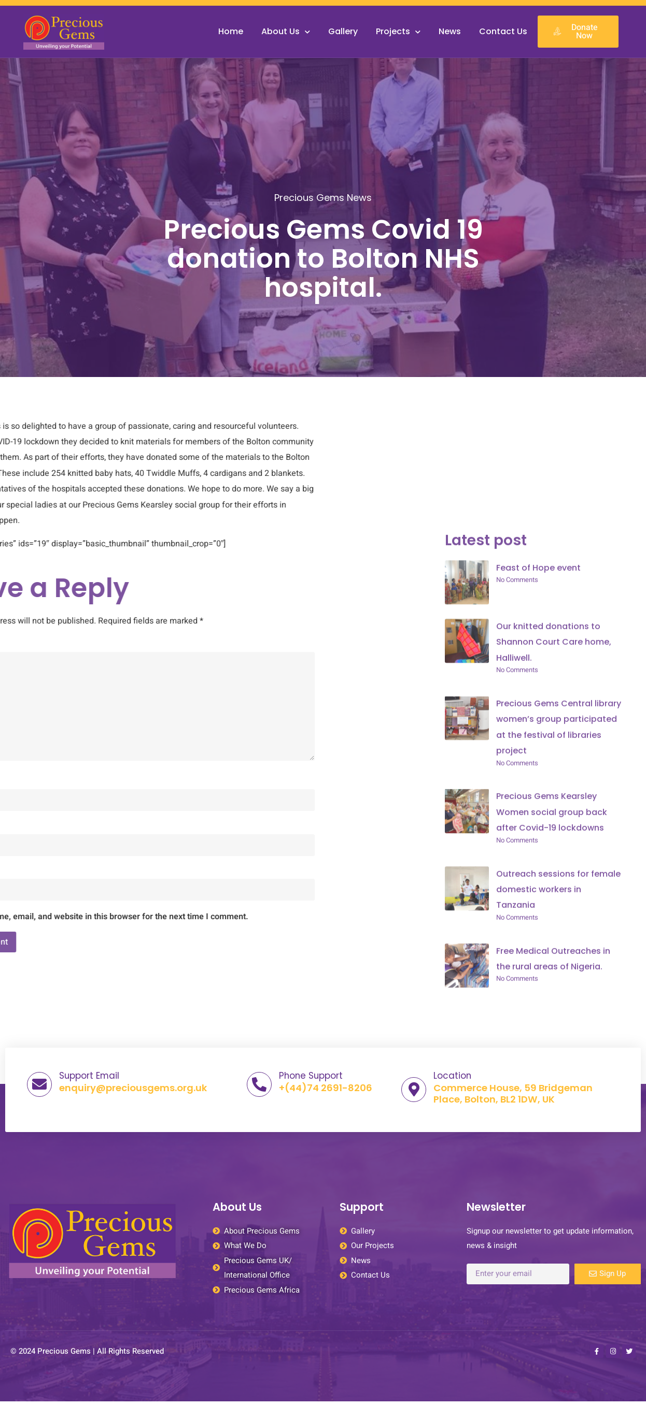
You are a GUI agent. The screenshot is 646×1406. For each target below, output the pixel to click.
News (450, 31)
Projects (398, 32)
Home (230, 31)
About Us (285, 32)
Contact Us (503, 31)
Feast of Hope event (538, 1007)
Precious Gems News (323, 208)
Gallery (343, 31)
